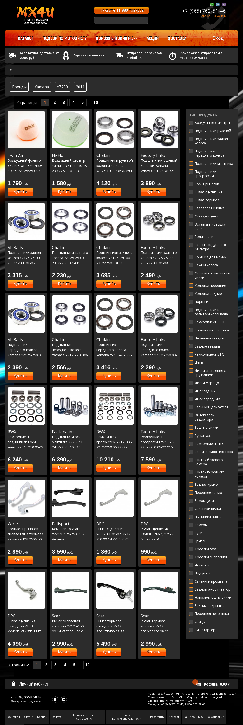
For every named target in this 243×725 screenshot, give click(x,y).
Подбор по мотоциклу (64, 38)
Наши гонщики (193, 717)
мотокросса (31, 701)
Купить (20, 191)
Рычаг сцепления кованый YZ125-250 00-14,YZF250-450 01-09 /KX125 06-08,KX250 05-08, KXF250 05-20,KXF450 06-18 (70, 631)
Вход (218, 38)
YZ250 (62, 86)
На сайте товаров (121, 10)
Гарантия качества (88, 55)
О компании (216, 717)
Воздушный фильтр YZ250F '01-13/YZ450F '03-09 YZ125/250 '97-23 (26, 165)
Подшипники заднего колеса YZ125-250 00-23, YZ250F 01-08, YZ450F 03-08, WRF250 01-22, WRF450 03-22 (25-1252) (159, 263)
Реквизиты (157, 717)
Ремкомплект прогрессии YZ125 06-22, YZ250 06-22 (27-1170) (115, 441)
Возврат (173, 717)
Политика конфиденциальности (126, 716)
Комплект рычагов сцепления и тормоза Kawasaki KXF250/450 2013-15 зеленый (26, 533)
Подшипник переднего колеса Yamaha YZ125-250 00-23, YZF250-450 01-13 (26, 349)
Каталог (25, 38)
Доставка (177, 38)
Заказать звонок (213, 16)
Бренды (19, 86)
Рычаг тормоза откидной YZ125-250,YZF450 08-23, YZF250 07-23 (115, 626)
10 (95, 102)
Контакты (13, 717)
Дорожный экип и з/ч (117, 38)
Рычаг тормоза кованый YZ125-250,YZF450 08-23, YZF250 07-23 (159, 626)
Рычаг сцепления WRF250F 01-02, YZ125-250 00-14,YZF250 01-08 (115, 533)
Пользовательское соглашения (84, 716)
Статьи (28, 717)
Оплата (56, 717)
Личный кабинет (30, 683)
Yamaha (42, 86)
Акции (153, 38)
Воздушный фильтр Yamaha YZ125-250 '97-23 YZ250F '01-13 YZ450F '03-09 (70, 165)
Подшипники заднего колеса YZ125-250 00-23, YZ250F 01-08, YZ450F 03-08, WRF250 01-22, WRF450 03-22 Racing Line (115, 263)
